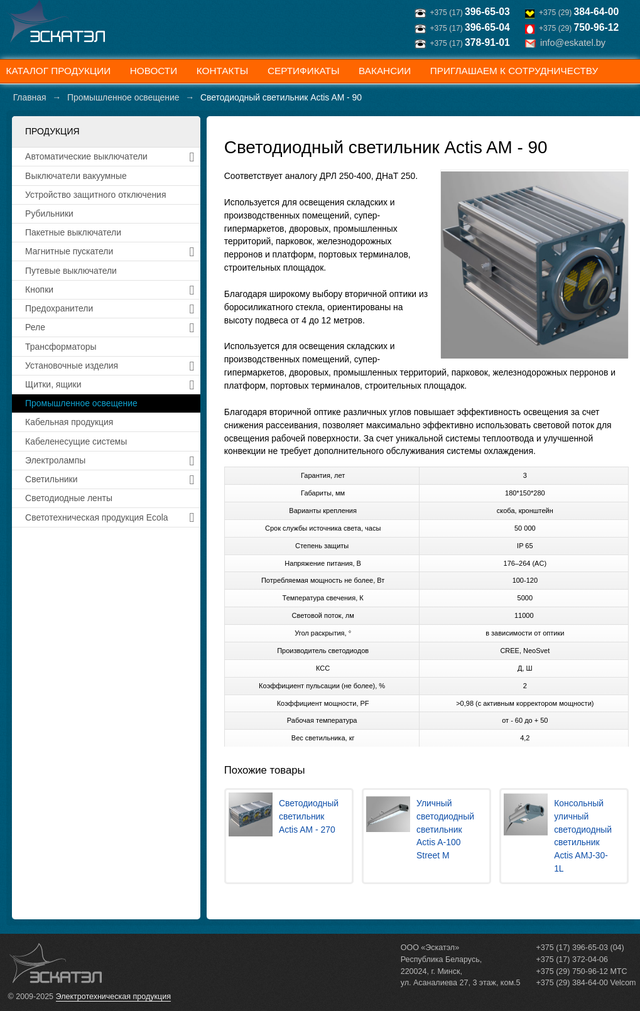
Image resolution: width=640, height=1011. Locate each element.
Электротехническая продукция (113, 996)
